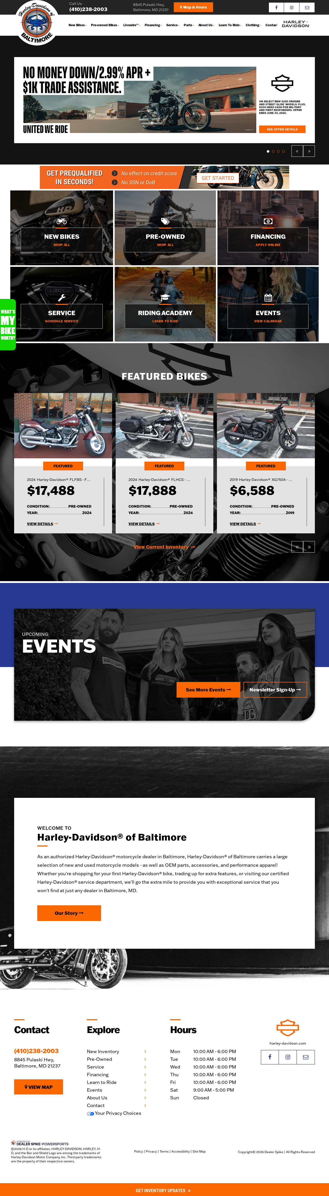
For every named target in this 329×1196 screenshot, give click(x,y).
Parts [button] (188, 25)
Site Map (199, 1151)
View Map (39, 1087)
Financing (97, 1075)
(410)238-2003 (36, 1051)
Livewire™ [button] (131, 25)
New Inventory (103, 1051)
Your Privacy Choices (114, 1113)
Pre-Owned (99, 1059)
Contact (272, 25)
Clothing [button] (252, 25)
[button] (297, 151)
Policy (138, 1151)
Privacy (151, 1151)
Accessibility (180, 1151)
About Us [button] (205, 25)
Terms (164, 1151)
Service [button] (172, 25)
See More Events (208, 690)
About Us (97, 1098)
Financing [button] (152, 25)
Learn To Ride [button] (229, 25)
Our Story (69, 913)
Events (94, 1090)
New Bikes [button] (77, 25)
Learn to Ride (102, 1082)
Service (95, 1067)
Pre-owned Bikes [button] (104, 25)
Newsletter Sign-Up (275, 690)
